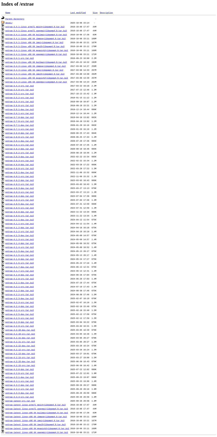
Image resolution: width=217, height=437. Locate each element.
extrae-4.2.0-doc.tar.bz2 (19, 274)
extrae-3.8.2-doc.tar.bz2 (19, 148)
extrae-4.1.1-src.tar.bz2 (19, 223)
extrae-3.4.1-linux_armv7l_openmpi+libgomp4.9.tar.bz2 (36, 30)
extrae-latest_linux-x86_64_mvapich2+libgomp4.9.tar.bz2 (37, 428)
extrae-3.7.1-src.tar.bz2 (19, 129)
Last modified (78, 12)
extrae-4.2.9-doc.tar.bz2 (19, 322)
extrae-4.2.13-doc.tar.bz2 (20, 353)
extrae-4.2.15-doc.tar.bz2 (20, 361)
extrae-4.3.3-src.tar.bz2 (19, 396)
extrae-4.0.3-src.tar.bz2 (19, 192)
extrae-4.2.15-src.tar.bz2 (20, 365)
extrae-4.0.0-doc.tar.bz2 (19, 164)
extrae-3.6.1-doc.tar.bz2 (19, 109)
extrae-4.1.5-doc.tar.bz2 (19, 251)
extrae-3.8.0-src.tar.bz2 (19, 137)
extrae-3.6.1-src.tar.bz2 (19, 113)
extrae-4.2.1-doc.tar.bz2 (19, 282)
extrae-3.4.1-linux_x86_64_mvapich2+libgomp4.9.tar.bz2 (36, 50)
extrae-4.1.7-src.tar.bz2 (19, 270)
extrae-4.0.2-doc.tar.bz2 (19, 180)
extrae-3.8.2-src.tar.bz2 (19, 152)
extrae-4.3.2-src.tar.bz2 (19, 389)
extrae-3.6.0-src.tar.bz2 (19, 105)
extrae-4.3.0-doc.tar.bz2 (19, 369)
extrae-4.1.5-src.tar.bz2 (19, 255)
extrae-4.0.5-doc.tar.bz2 (19, 204)
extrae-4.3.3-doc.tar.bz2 (19, 393)
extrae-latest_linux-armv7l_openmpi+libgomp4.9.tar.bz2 (36, 408)
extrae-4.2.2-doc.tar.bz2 (19, 290)
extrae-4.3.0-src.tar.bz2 (19, 373)
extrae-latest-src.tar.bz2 (20, 400)
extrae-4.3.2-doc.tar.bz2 (19, 385)
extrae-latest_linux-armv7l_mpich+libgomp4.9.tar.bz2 (35, 404)
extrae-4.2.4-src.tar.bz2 (19, 310)
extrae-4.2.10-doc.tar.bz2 (20, 330)
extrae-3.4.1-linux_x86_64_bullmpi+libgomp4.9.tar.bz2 (36, 34)
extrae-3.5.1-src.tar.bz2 (19, 93)
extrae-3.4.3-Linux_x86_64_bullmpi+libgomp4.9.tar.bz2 (36, 62)
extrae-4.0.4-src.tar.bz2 (19, 200)
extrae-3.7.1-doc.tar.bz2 (19, 125)
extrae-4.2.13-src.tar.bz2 (20, 357)
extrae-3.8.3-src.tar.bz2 (19, 160)
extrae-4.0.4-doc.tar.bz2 (19, 196)
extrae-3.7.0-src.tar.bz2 (19, 121)
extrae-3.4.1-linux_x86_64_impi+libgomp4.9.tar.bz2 (34, 42)
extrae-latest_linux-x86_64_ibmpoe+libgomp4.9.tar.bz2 (36, 416)
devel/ (9, 22)
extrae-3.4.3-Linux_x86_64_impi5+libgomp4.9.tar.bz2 (34, 74)
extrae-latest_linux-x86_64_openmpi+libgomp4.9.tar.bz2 (36, 432)
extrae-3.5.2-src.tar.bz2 (19, 97)
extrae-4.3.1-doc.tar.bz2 (19, 377)
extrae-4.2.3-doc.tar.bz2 (19, 298)
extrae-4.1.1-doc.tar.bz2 (19, 219)
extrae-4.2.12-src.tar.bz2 (20, 349)
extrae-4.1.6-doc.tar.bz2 (19, 259)
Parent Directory (14, 18)
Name (7, 12)
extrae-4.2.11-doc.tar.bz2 (20, 337)
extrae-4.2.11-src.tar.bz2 (20, 341)
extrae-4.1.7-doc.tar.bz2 (19, 267)
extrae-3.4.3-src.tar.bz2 (19, 85)
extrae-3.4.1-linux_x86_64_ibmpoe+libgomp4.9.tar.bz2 (35, 38)
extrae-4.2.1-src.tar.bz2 (19, 286)
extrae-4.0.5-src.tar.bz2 (19, 207)
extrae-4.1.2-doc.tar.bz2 (19, 227)
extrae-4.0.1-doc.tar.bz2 (19, 172)
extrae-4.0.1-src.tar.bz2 (19, 176)
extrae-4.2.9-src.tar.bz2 (19, 326)
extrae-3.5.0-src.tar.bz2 (19, 89)
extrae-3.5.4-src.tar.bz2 (19, 101)
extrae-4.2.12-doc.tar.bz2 (20, 345)
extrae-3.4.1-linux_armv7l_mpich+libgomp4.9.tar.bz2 (34, 26)
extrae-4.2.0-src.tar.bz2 (19, 278)
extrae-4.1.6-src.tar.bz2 (19, 263)
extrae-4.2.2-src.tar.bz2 (19, 294)
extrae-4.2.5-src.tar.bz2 (19, 318)
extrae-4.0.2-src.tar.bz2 (19, 184)
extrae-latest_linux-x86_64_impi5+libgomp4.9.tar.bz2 (35, 424)
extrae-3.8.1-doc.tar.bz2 (19, 141)
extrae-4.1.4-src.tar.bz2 (19, 247)
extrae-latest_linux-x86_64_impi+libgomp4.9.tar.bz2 (34, 420)
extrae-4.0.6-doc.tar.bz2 (19, 211)
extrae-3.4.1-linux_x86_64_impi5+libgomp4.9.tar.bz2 (34, 46)
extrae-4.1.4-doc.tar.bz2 (19, 243)
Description (106, 12)
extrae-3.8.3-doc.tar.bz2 (19, 156)
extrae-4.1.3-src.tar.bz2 (19, 239)
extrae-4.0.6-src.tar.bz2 (19, 215)
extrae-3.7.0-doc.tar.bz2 (19, 117)
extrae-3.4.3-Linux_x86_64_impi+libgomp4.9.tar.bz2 (34, 70)
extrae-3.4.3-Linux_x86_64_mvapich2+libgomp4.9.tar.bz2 (36, 77)
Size (95, 12)
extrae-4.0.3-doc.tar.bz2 (19, 188)
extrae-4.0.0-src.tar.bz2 (19, 168)
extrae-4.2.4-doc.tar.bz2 (19, 306)
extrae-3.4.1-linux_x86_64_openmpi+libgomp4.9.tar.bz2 (36, 54)
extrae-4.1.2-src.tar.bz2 (19, 231)
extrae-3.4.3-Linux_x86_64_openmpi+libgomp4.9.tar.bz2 (36, 81)
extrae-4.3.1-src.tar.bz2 (19, 381)
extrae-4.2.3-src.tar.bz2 (19, 302)
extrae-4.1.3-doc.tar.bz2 (19, 235)
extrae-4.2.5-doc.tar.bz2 (19, 314)
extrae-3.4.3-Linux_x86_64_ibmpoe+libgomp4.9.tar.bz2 (35, 66)
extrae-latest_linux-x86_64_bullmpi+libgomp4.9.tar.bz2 (36, 412)
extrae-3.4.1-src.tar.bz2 (19, 58)
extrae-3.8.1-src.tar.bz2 (19, 144)
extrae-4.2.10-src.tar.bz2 (20, 333)
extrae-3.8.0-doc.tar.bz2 (19, 133)
